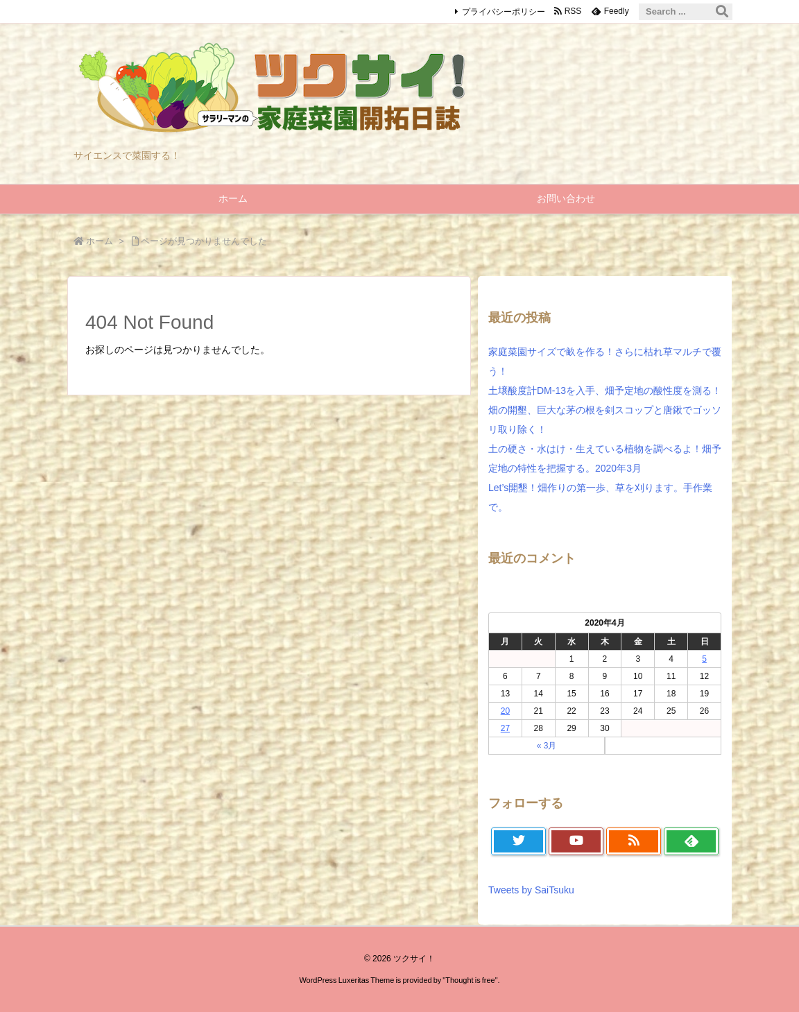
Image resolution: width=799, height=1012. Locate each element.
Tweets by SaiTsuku (531, 889)
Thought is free (470, 980)
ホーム (99, 241)
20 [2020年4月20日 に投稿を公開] (505, 711)
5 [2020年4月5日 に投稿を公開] (704, 659)
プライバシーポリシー (503, 12)
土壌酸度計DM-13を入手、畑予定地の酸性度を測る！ (604, 390)
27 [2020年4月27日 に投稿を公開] (505, 728)
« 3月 (547, 746)
